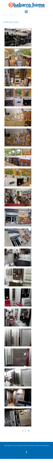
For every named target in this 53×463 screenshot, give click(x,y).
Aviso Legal (18, 445)
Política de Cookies (29, 445)
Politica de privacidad (42, 445)
